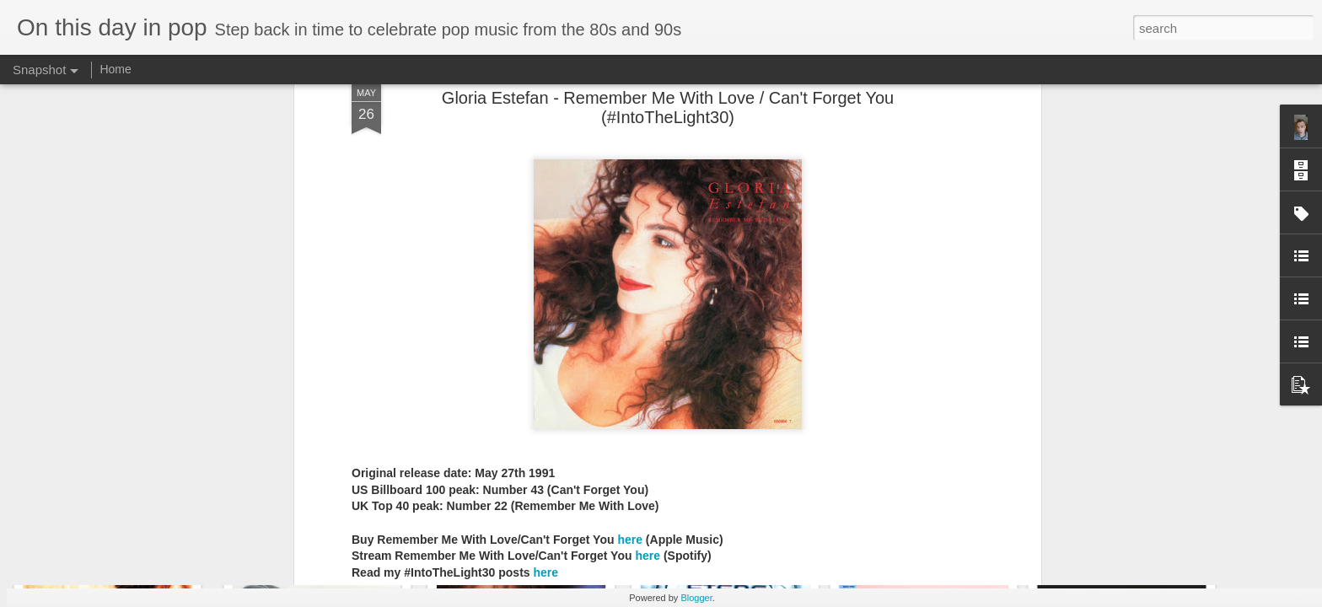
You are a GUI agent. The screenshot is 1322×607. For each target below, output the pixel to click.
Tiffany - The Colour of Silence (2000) (762, 530)
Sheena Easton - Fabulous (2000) (146, 527)
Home (115, 69)
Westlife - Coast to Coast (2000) (948, 519)
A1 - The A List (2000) (312, 521)
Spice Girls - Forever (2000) (1142, 519)
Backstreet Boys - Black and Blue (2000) (571, 518)
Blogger (696, 598)
